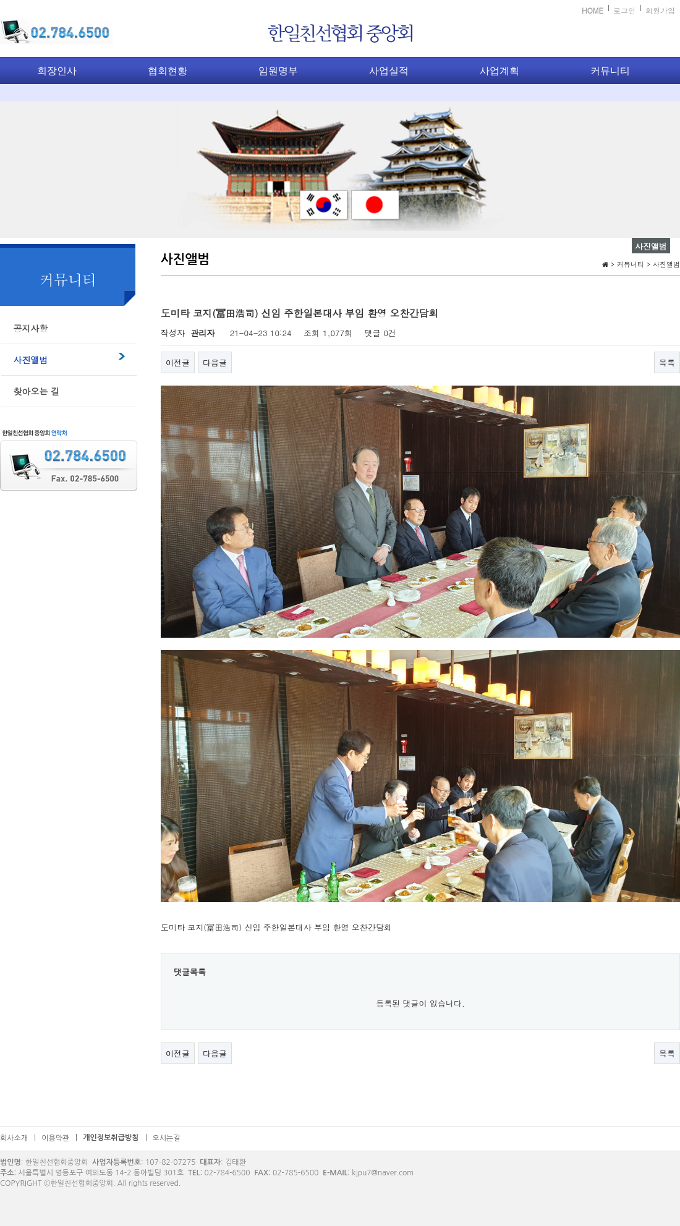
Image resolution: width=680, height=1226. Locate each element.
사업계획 (499, 71)
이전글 (178, 362)
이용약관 (55, 1138)
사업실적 (389, 71)
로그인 (624, 10)
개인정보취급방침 (110, 1137)
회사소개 (14, 1138)
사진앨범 (31, 359)
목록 (667, 362)
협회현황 (167, 71)
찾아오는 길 (37, 391)
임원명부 (278, 71)
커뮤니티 (610, 71)
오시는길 (167, 1138)
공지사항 (31, 328)
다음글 (215, 362)
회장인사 (57, 71)
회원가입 (660, 10)
